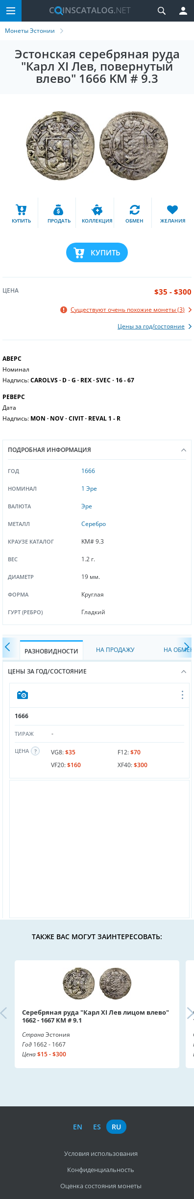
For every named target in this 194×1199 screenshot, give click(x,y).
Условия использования (101, 1153)
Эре (86, 506)
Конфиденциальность (100, 1169)
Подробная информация (97, 450)
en (77, 1126)
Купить (106, 252)
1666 (88, 471)
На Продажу (115, 650)
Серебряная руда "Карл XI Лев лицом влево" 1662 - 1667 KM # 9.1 (95, 1016)
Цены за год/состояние (97, 671)
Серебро (93, 524)
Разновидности (51, 651)
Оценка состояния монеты (101, 1185)
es (97, 1126)
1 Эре (89, 488)
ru (116, 1126)
